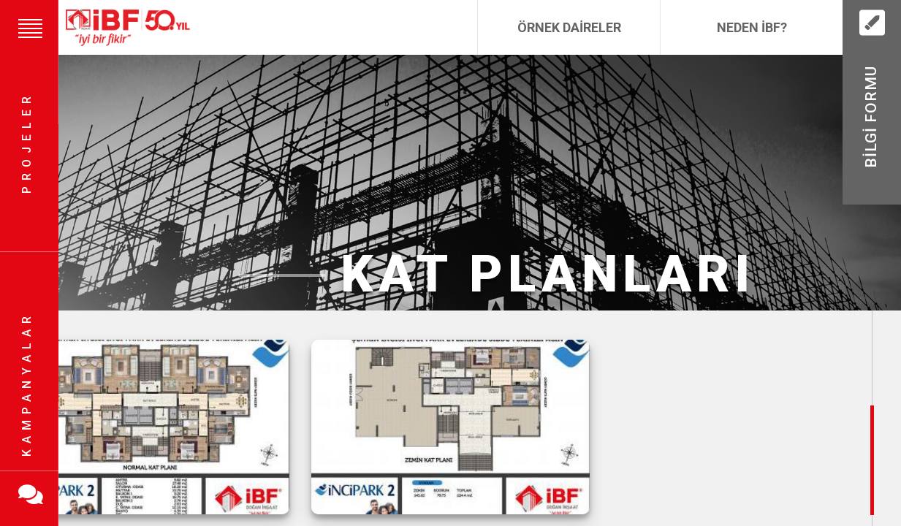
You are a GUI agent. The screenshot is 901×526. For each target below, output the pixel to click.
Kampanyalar (27, 383)
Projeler (27, 142)
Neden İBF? (752, 27)
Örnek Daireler (569, 27)
